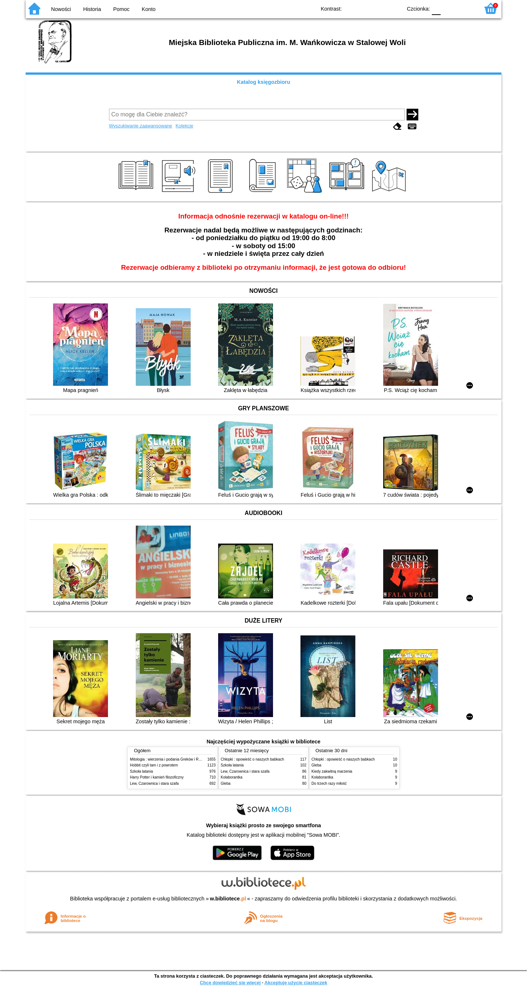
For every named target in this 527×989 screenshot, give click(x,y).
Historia (92, 9)
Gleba (226, 783)
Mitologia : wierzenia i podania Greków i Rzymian (170, 759)
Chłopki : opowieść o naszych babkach (252, 759)
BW (365, 8)
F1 (448, 8)
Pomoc (121, 9)
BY (394, 8)
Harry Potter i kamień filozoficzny (157, 777)
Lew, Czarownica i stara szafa (154, 783)
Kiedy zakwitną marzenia (331, 771)
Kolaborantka (231, 777)
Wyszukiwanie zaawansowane (140, 125)
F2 (465, 8)
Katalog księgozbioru (263, 82)
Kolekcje (184, 125)
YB (380, 8)
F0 (436, 8)
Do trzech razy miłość (329, 783)
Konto (149, 9)
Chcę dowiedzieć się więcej (230, 982)
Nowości (61, 9)
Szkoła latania (141, 771)
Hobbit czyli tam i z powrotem (154, 765)
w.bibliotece (228, 899)
